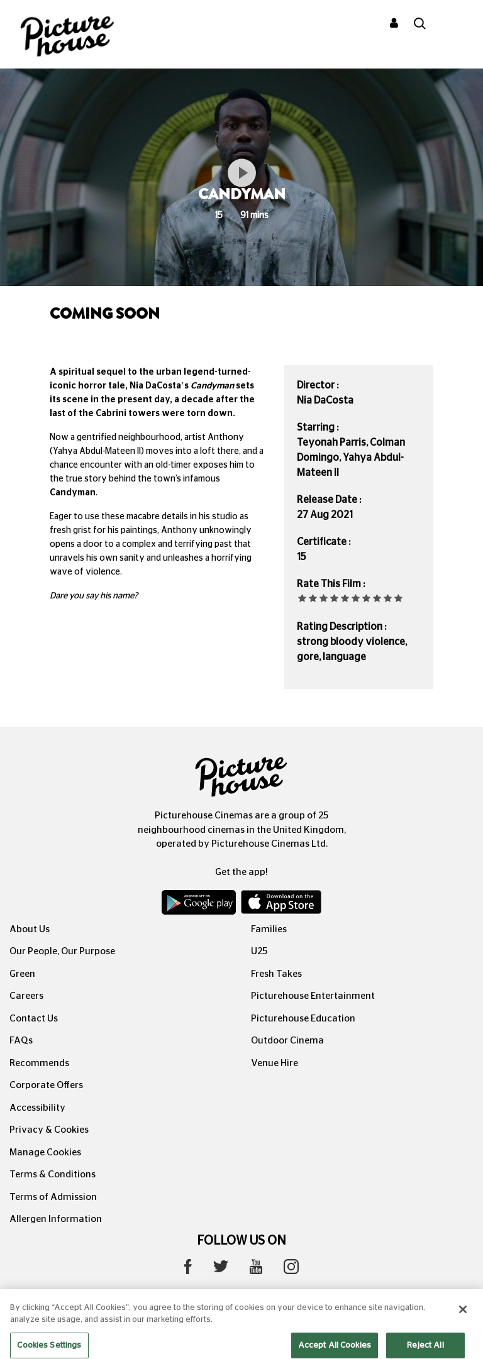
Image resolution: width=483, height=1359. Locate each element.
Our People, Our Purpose (62, 951)
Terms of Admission (53, 1197)
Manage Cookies (45, 1152)
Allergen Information (55, 1219)
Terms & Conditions (52, 1174)
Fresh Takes (276, 974)
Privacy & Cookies (49, 1130)
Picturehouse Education (303, 1018)
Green (22, 974)
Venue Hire (274, 1063)
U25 (259, 951)
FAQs (21, 1040)
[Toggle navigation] (457, 24)
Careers (26, 996)
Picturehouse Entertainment (313, 996)
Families (269, 929)
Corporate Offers (46, 1085)
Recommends (39, 1063)
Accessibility (37, 1108)
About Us (29, 929)
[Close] (463, 1320)
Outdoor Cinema (287, 1040)
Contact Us (33, 1018)
